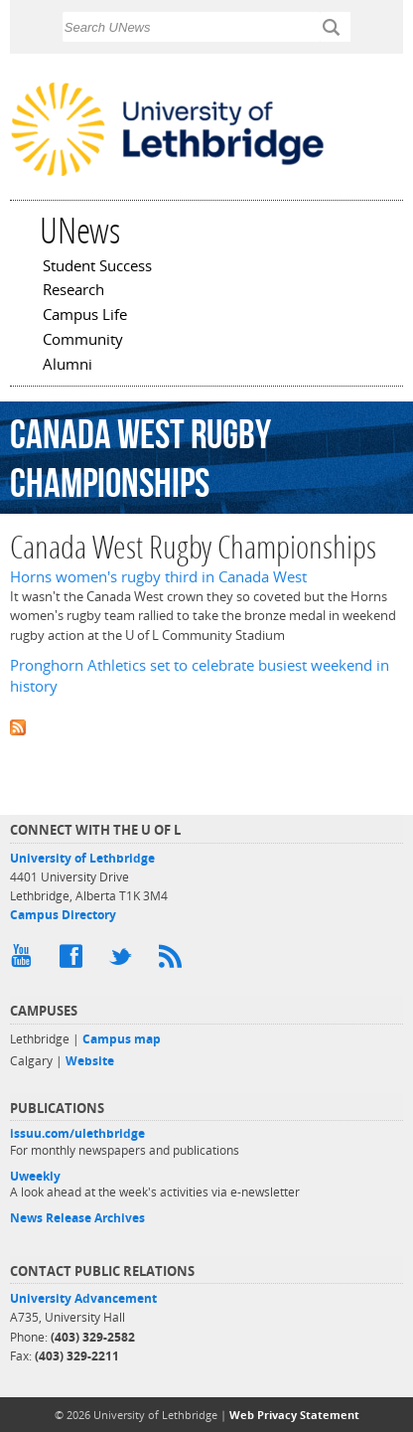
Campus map (121, 1039)
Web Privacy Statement (294, 1414)
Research (73, 291)
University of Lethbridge (82, 858)
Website (90, 1060)
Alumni (67, 366)
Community (83, 341)
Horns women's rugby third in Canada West (158, 576)
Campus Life (85, 316)
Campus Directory (63, 914)
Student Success (97, 267)
